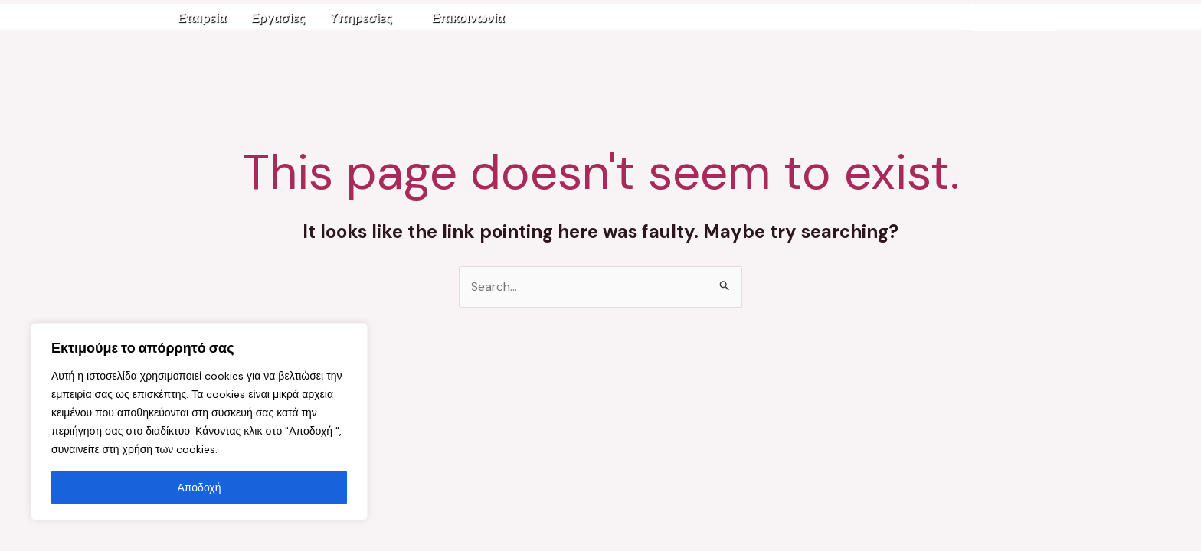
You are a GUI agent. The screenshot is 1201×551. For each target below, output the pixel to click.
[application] (399, 18)
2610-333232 (1014, 16)
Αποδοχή (199, 487)
